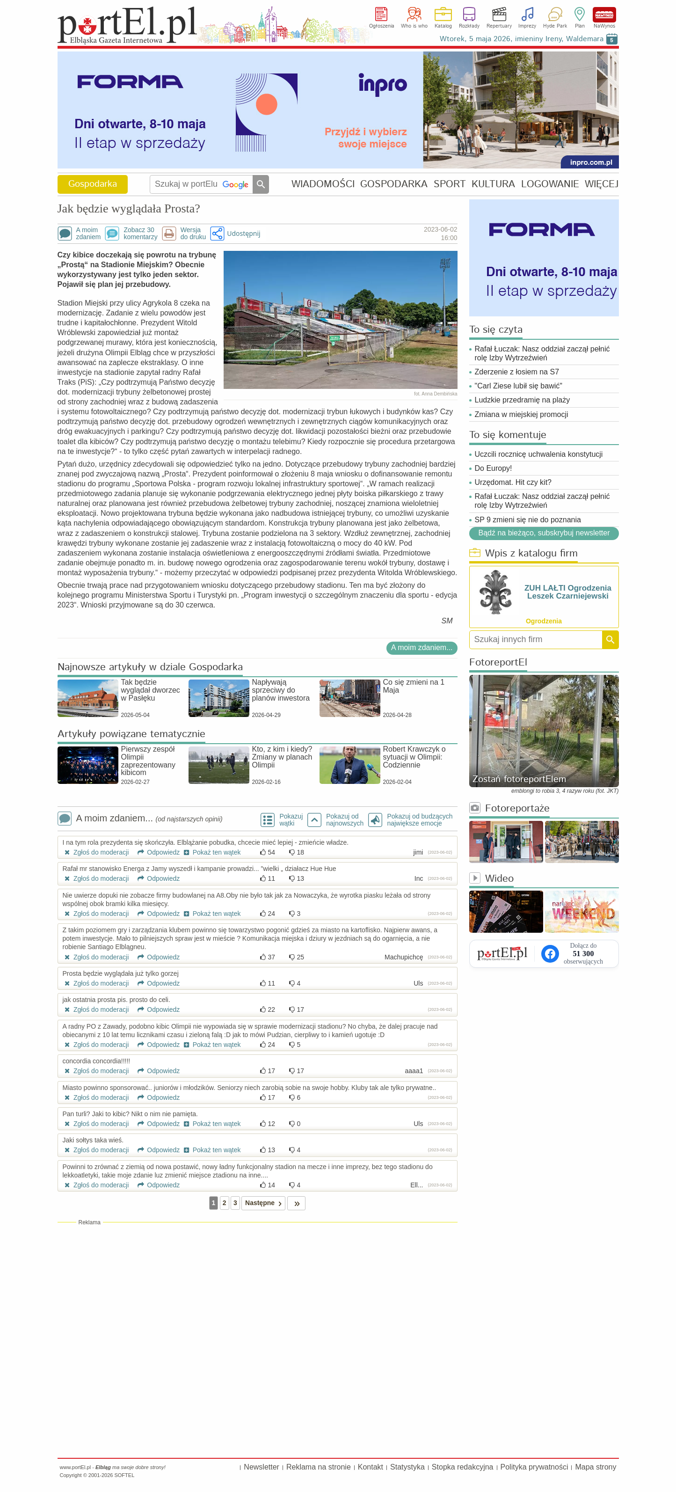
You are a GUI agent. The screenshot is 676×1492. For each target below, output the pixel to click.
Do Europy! (493, 468)
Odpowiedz (155, 852)
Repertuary (499, 26)
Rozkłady (469, 26)
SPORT (450, 184)
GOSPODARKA (394, 184)
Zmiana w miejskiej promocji (521, 414)
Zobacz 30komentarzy (140, 234)
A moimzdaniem (88, 234)
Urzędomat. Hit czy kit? (513, 482)
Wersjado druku (193, 234)
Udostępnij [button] (243, 233)
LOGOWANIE (550, 184)
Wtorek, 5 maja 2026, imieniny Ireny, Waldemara (521, 39)
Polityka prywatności (534, 1467)
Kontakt (370, 1467)
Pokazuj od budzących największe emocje (419, 820)
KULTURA (493, 184)
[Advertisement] (258, 1294)
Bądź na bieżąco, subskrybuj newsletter (544, 533)
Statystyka (407, 1467)
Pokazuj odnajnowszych (344, 820)
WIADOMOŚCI (323, 184)
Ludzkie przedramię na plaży (522, 400)
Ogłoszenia (381, 26)
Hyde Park (555, 26)
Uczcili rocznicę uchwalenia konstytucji (539, 454)
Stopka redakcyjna (463, 1467)
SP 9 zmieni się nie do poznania (528, 520)
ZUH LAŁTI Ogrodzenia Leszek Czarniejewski (567, 592)
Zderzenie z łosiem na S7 (517, 372)
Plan (580, 26)
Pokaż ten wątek (211, 852)
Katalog (443, 26)
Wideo (491, 879)
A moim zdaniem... (422, 647)
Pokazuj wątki (291, 820)
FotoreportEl (498, 663)
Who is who (414, 26)
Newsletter (261, 1467)
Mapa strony (595, 1467)
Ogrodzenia (544, 621)
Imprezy (527, 26)
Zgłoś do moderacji (96, 852)
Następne (265, 1203)
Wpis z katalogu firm (523, 554)
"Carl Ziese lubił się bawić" (518, 386)
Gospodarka (92, 184)
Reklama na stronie (318, 1467)
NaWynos (604, 14)
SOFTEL (124, 1475)
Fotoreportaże (509, 809)
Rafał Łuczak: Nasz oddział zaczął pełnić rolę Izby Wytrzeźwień (542, 353)
